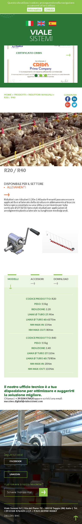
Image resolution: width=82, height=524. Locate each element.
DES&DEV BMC (12, 516)
